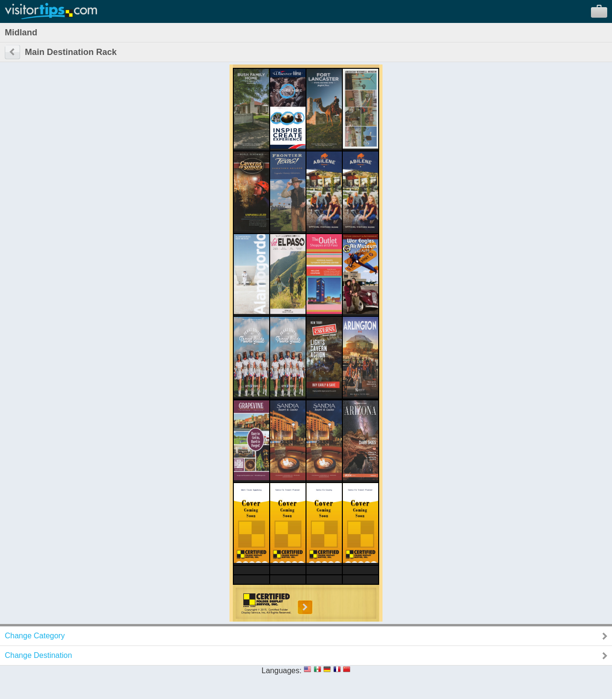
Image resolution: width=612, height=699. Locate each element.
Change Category (35, 636)
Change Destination (38, 655)
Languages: (282, 671)
